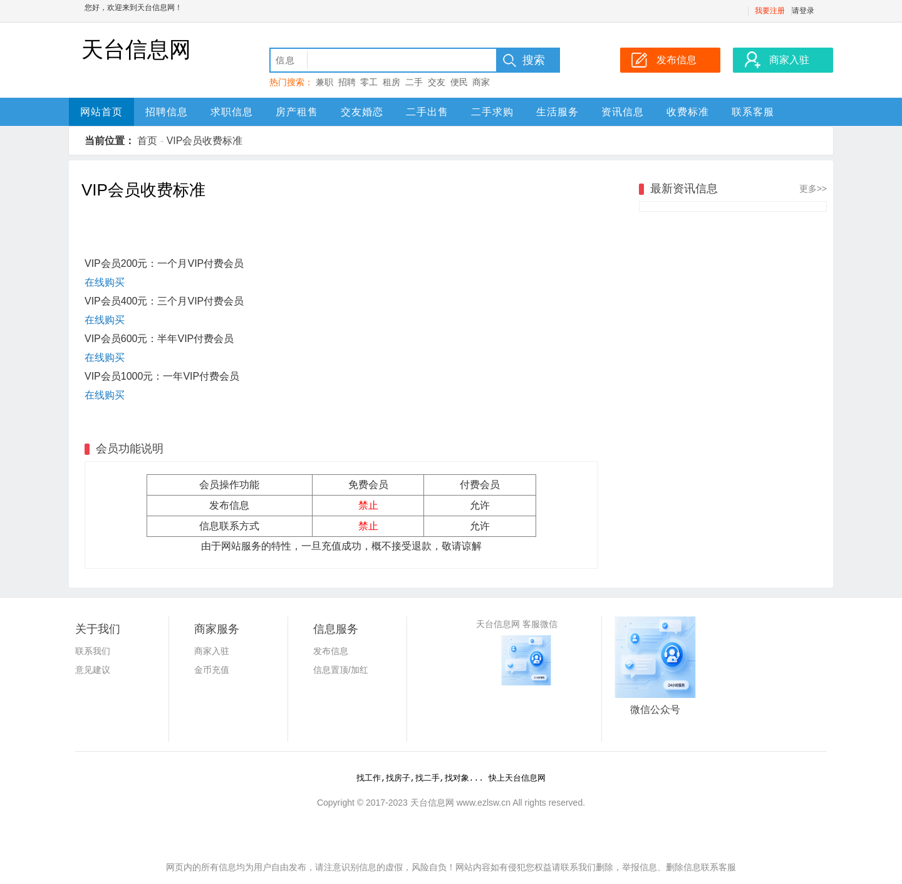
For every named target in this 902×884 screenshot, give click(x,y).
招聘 (347, 82)
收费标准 (687, 112)
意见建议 (92, 670)
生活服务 (557, 112)
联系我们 (92, 651)
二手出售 (427, 112)
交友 (436, 82)
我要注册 (770, 10)
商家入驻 (211, 651)
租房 (391, 82)
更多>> (813, 189)
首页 (147, 140)
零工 (369, 82)
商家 (481, 82)
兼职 (324, 82)
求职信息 (231, 112)
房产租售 (297, 112)
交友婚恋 (362, 112)
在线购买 (105, 282)
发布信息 (330, 651)
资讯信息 (622, 112)
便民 (459, 82)
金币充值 (211, 670)
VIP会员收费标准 (205, 140)
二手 (414, 82)
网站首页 (101, 112)
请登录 (803, 10)
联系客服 (753, 112)
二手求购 (492, 112)
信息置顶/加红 (340, 670)
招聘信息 (166, 112)
